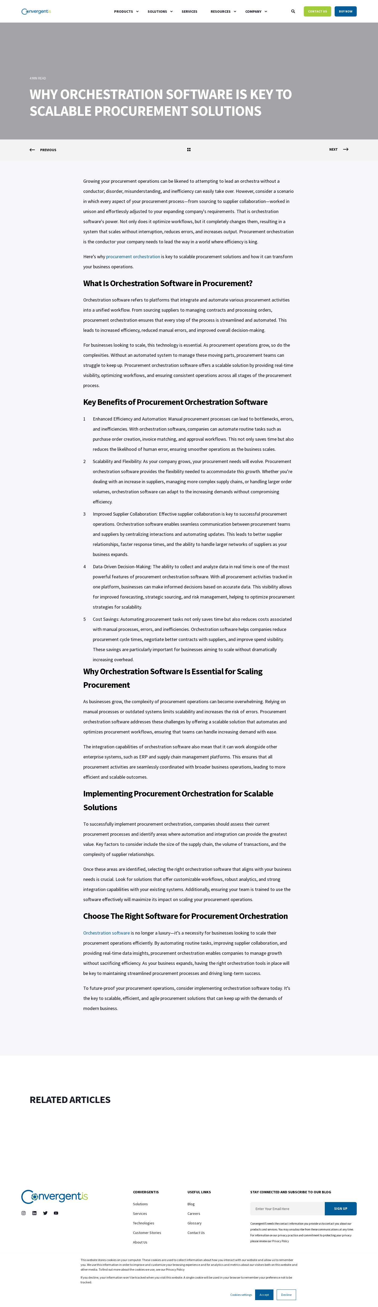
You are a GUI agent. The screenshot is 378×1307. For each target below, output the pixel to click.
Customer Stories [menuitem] (147, 1232)
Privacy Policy (280, 1241)
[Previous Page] (43, 150)
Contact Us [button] (317, 11)
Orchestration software (106, 933)
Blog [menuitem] (191, 1204)
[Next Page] (338, 149)
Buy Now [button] (345, 11)
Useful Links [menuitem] (199, 1192)
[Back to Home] (36, 11)
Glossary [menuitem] (195, 1223)
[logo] (54, 1197)
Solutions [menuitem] (140, 1204)
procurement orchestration (133, 256)
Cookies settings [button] (241, 1295)
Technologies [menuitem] (143, 1223)
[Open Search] (293, 11)
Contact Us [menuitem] (196, 1232)
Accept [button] (264, 1295)
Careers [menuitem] (194, 1213)
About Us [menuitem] (140, 1242)
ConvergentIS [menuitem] (146, 1192)
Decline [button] (286, 1295)
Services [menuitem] (140, 1213)
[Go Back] (188, 150)
